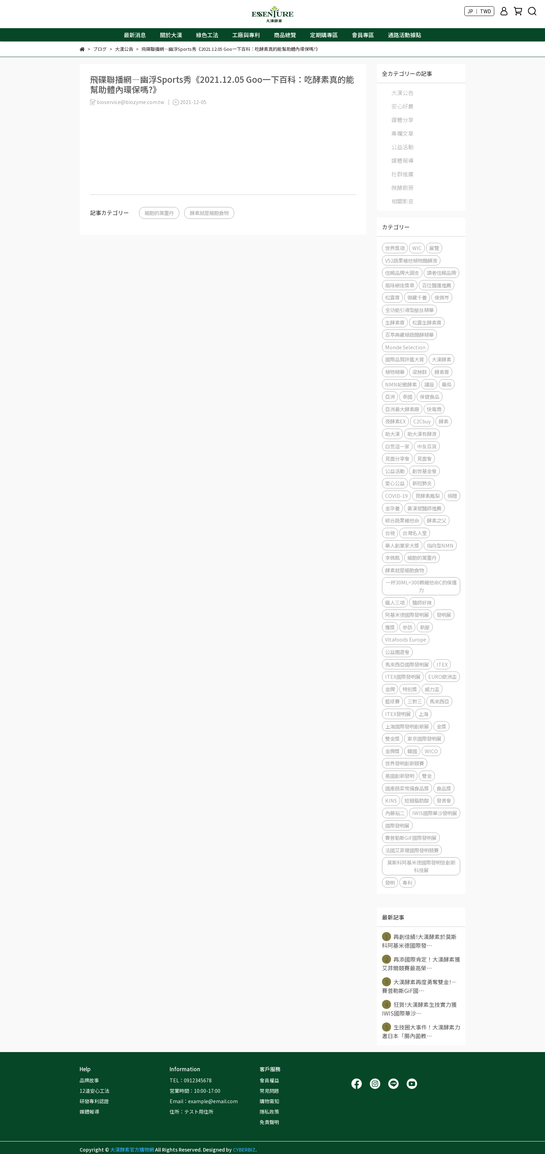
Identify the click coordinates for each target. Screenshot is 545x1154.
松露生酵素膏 (426, 322)
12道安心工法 (94, 1090)
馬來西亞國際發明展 (407, 664)
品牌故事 (89, 1080)
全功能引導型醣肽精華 (409, 309)
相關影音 (402, 201)
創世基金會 (424, 471)
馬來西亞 (439, 701)
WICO (431, 751)
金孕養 (392, 508)
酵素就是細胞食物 (209, 212)
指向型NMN (440, 545)
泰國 (407, 396)
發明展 (444, 614)
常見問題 (269, 1090)
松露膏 (392, 297)
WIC (417, 248)
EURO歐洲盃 (442, 676)
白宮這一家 (397, 446)
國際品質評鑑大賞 (404, 359)
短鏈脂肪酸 (417, 800)
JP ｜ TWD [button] (479, 11)
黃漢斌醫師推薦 (424, 508)
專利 (407, 882)
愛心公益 (395, 483)
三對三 (414, 701)
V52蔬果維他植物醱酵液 (411, 260)
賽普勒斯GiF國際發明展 (411, 837)
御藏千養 (417, 297)
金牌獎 (392, 751)
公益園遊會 (397, 651)
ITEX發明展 (398, 713)
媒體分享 (402, 120)
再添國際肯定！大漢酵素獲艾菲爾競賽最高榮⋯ (421, 963)
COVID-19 (396, 495)
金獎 (441, 726)
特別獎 (409, 689)
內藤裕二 (395, 813)
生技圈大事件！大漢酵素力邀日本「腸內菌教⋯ (421, 1031)
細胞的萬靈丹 (159, 212)
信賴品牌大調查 (402, 272)
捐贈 (452, 495)
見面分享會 (397, 458)
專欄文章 (402, 133)
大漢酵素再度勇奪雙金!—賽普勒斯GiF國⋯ (419, 986)
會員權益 (269, 1080)
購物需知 (269, 1101)
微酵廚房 (402, 187)
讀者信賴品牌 (441, 272)
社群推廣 (402, 174)
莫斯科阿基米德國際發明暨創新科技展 (421, 866)
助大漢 (392, 433)
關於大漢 (171, 35)
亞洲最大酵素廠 (402, 409)
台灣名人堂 (414, 532)
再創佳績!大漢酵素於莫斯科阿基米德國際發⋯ (419, 940)
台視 (390, 532)
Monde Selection (405, 347)
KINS (391, 800)
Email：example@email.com (204, 1101)
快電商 (434, 409)
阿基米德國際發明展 (407, 614)
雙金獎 (392, 738)
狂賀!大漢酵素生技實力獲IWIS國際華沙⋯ (419, 1008)
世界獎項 (395, 248)
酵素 (443, 421)
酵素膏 (441, 371)
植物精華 (395, 371)
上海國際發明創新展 (407, 726)
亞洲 (390, 396)
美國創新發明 (399, 775)
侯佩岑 (441, 297)
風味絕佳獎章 (399, 285)
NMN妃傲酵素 (401, 384)
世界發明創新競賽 (404, 763)
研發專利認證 (94, 1101)
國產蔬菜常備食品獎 (407, 788)
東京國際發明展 (424, 738)
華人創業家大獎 (402, 545)
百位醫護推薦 (436, 285)
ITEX (442, 664)
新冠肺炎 (422, 483)
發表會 (444, 800)
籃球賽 (392, 701)
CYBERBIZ (244, 1149)
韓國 (412, 751)
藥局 (447, 384)
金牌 (390, 689)
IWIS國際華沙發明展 (434, 813)
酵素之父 (436, 520)
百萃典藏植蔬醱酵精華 (409, 334)
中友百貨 (427, 446)
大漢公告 (402, 92)
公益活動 (402, 147)
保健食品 (429, 396)
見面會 (424, 458)
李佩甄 (392, 557)
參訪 (407, 627)
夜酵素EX (395, 421)
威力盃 (432, 689)
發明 (390, 882)
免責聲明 (269, 1122)
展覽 (434, 248)
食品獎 (444, 788)
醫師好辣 (422, 602)
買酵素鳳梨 (427, 495)
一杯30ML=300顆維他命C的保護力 (421, 586)
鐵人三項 (395, 602)
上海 (423, 713)
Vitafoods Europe (405, 639)
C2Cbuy (422, 421)
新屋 (425, 627)
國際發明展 (397, 825)
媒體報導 (402, 160)
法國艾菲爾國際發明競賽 (412, 850)
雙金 (427, 775)
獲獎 (390, 627)
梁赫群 (419, 371)
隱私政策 (269, 1111)
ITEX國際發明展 (403, 676)
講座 (429, 384)
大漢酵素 (441, 359)
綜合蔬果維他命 (402, 520)
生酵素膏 (395, 322)
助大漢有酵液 (422, 433)
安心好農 (402, 106)
